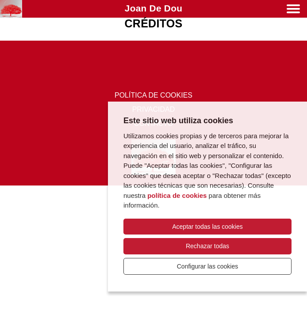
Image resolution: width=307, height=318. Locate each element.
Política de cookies (153, 95)
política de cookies (177, 195)
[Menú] (293, 10)
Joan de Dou (153, 8)
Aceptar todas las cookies (207, 226)
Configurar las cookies (207, 266)
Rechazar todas (207, 246)
